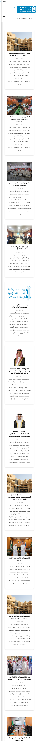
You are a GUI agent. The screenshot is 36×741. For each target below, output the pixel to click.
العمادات (29, 19)
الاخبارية (10, 8)
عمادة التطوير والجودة (20, 19)
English (3, 1)
